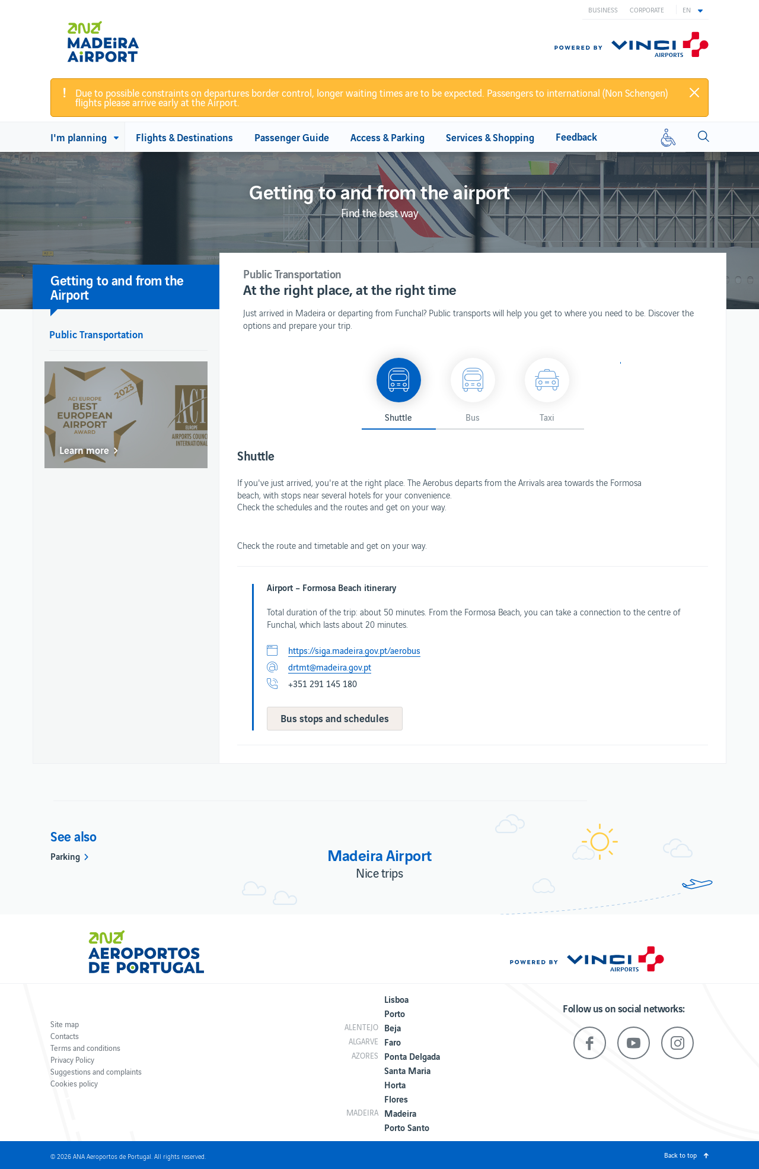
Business (603, 9)
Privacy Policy (72, 1059)
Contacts (64, 1035)
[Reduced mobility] (668, 137)
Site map (64, 1024)
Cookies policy (74, 1083)
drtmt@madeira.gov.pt (329, 667)
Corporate (647, 9)
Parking (65, 855)
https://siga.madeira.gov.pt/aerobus (354, 650)
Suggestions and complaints (96, 1071)
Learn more (84, 449)
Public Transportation (96, 333)
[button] (693, 9)
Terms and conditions (85, 1047)
